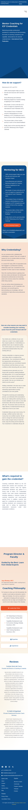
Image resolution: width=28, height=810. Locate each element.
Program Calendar (18, 786)
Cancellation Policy (5, 799)
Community (16, 784)
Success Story (4, 788)
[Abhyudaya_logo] (5, 11)
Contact (3, 783)
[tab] (14, 608)
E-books (16, 791)
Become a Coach (18, 781)
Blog (2, 790)
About (2, 781)
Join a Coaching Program (12, 225)
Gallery (3, 785)
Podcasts (16, 788)
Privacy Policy (4, 796)
